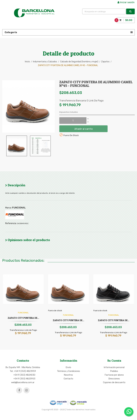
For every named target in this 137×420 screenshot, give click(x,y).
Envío (68, 367)
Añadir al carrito (83, 128)
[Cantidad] (72, 120)
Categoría (11, 32)
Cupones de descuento (114, 382)
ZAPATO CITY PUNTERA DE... (23, 317)
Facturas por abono (114, 375)
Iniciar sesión (126, 2)
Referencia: (11, 223)
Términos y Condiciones (68, 371)
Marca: (8, 208)
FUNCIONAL (19, 207)
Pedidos (114, 371)
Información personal (114, 367)
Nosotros (68, 375)
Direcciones (114, 378)
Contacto (68, 378)
